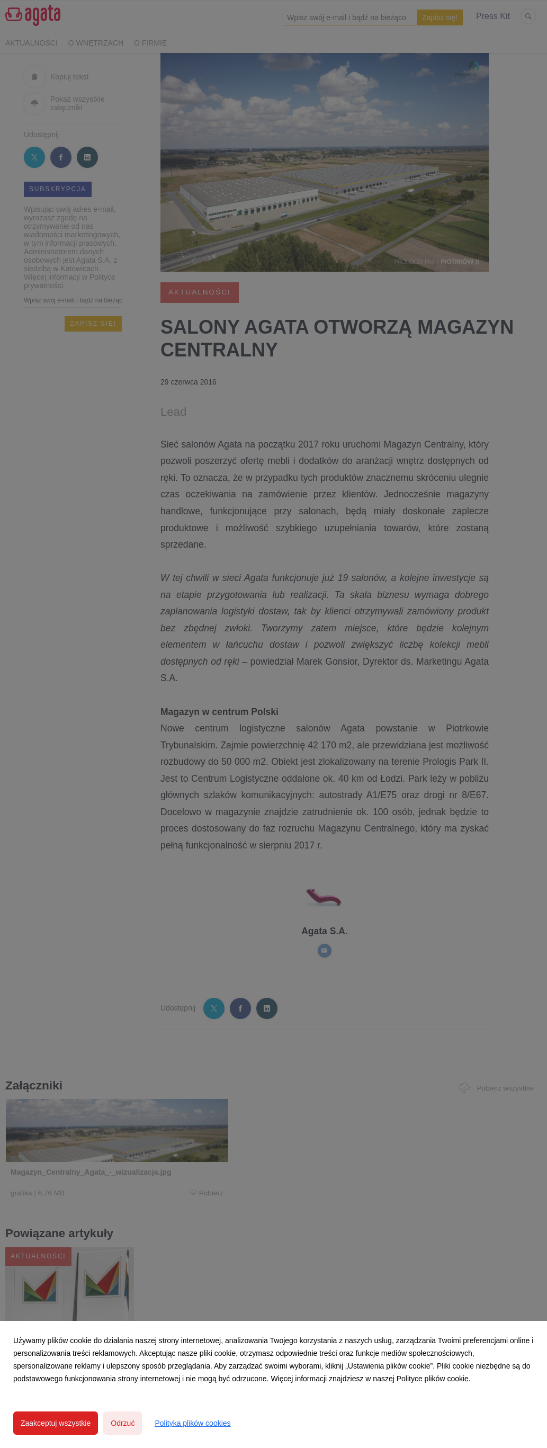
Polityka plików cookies (192, 1423)
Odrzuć (122, 1423)
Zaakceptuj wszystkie (56, 1423)
